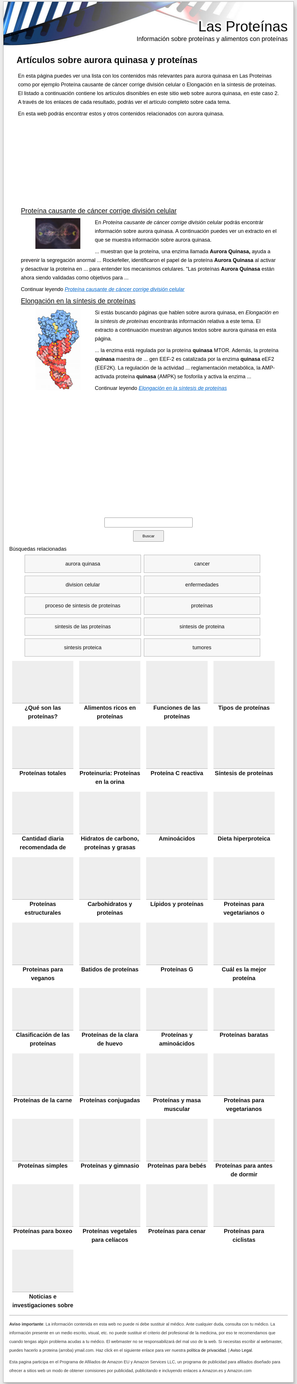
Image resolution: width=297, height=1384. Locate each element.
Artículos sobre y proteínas (107, 60)
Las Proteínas (243, 26)
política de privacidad (206, 1350)
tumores (202, 647)
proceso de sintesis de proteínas (82, 606)
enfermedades (202, 585)
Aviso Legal (241, 1350)
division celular (83, 585)
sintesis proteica (83, 647)
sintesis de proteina (202, 626)
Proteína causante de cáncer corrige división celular (99, 211)
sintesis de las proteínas (83, 626)
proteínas (202, 606)
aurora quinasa (82, 564)
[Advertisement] (148, 161)
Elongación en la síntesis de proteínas (78, 301)
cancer (202, 564)
